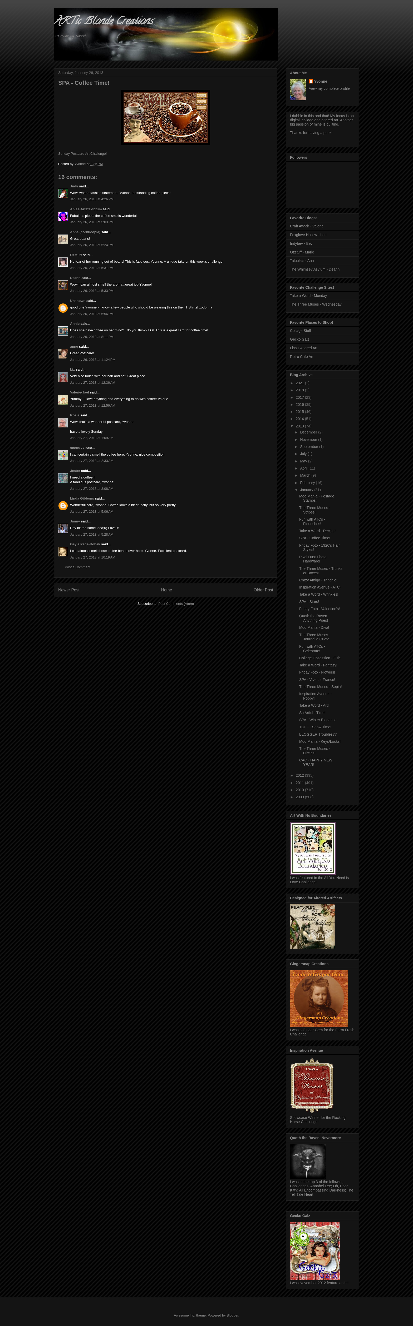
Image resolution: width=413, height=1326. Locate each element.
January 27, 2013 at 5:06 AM (91, 512)
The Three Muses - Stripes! (314, 510)
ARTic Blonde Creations (103, 22)
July (304, 454)
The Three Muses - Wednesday (316, 304)
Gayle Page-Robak (85, 544)
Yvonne (320, 81)
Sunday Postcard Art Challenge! (82, 154)
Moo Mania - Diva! (314, 627)
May (304, 461)
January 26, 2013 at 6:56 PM (92, 314)
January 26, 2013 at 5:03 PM (92, 222)
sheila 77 (77, 448)
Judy (74, 186)
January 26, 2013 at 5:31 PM (92, 268)
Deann (75, 278)
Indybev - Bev (301, 243)
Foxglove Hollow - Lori (308, 235)
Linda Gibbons (82, 498)
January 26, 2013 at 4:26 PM (92, 199)
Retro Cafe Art (301, 357)
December (309, 432)
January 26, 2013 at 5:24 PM (92, 245)
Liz (72, 369)
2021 (300, 383)
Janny (75, 521)
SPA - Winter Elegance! (318, 720)
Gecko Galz (299, 339)
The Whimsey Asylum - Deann (315, 269)
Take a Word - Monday (308, 295)
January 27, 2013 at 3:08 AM (91, 489)
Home (166, 590)
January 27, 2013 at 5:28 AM (91, 534)
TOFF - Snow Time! (315, 727)
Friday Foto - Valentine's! (319, 609)
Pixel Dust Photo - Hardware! (314, 559)
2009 (300, 797)
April (304, 468)
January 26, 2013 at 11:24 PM (92, 360)
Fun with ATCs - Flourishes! (312, 521)
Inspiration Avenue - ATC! (320, 587)
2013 (300, 426)
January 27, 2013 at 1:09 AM (91, 438)
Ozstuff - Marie (302, 252)
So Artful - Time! (312, 713)
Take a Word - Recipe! (317, 531)
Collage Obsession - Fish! (320, 658)
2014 (300, 419)
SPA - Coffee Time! (314, 538)
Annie (75, 324)
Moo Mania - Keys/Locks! (320, 741)
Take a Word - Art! (314, 705)
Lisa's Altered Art (303, 348)
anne (74, 346)
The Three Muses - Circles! (314, 750)
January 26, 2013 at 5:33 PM (92, 291)
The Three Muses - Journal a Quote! (315, 637)
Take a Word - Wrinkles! (318, 594)
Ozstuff (76, 255)
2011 (300, 783)
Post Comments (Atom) (176, 604)
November (309, 439)
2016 (300, 404)
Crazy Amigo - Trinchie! (318, 580)
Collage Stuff (300, 330)
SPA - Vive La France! (317, 679)
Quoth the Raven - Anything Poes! (314, 618)
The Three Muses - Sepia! (320, 687)
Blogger (232, 1315)
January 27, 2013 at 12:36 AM (92, 383)
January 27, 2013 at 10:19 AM (92, 557)
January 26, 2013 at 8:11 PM (92, 337)
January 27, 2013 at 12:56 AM (92, 405)
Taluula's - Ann (302, 260)
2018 (300, 390)
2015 (300, 412)
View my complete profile (329, 88)
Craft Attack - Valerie (306, 226)
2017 (300, 397)
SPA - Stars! (309, 602)
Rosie (74, 415)
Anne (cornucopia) (85, 232)
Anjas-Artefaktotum (86, 209)
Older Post (263, 590)
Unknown (78, 301)
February (308, 483)
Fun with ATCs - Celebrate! (312, 648)
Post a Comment (77, 567)
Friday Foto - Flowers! (317, 672)
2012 (300, 775)
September (309, 447)
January (307, 490)
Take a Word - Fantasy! (318, 665)
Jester (75, 471)
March (305, 475)
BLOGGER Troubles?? (318, 734)
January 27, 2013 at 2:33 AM (91, 461)
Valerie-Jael (79, 392)
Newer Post (69, 590)
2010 (300, 790)
